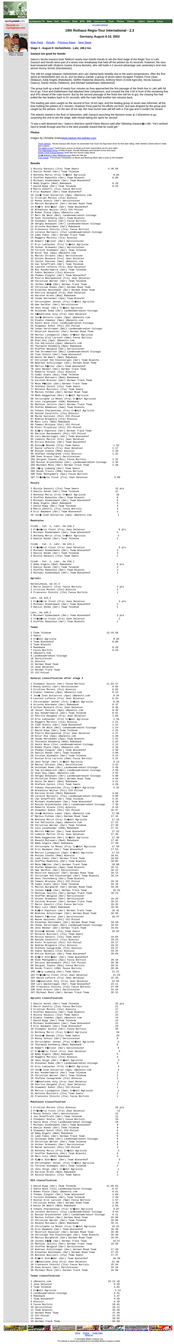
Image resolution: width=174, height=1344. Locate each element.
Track (111, 21)
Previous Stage (66, 42)
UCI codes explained (100, 25)
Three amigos (44, 144)
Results (50, 42)
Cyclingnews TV (36, 21)
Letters (141, 21)
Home (77, 1333)
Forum (160, 21)
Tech (56, 21)
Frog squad (43, 158)
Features (65, 21)
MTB (82, 21)
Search (150, 21)
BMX (89, 21)
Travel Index (98, 1333)
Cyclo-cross (100, 21)
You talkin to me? (46, 148)
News (49, 21)
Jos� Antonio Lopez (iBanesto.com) (54, 155)
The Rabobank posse (48, 150)
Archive (86, 1333)
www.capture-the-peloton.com (79, 138)
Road (75, 21)
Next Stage (84, 42)
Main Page (37, 42)
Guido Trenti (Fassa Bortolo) (51, 152)
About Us (89, 1335)
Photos (120, 21)
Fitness (130, 21)
